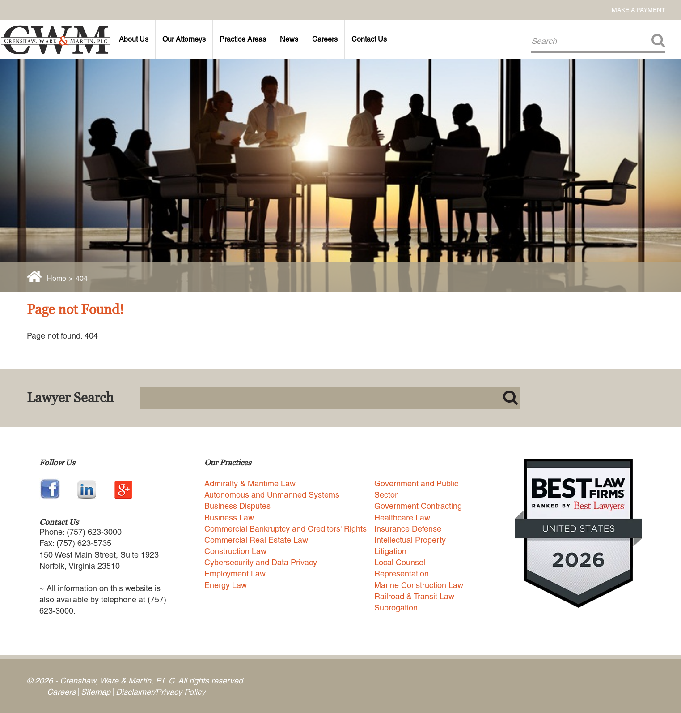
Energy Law (225, 585)
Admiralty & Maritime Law (250, 483)
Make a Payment (638, 9)
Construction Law (235, 551)
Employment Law (235, 573)
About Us (133, 39)
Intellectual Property (410, 540)
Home (56, 278)
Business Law (229, 517)
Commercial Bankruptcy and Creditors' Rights (285, 528)
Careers (325, 39)
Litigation (390, 551)
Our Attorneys (184, 39)
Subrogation (396, 607)
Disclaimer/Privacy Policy (160, 691)
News (289, 39)
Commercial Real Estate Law (256, 540)
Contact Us (369, 39)
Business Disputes (237, 506)
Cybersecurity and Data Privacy (260, 562)
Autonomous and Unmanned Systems (271, 494)
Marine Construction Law (418, 585)
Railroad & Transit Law (414, 596)
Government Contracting (418, 506)
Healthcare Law (402, 517)
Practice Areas (243, 39)
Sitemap (95, 691)
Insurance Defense (407, 528)
